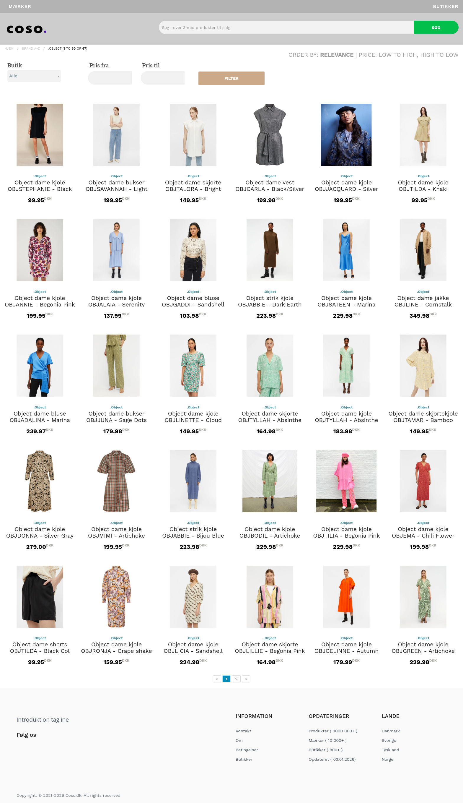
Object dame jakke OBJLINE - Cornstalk (423, 301)
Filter (231, 78)
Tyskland (390, 749)
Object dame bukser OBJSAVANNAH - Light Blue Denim (117, 189)
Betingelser (247, 749)
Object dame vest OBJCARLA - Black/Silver (269, 185)
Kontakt (243, 731)
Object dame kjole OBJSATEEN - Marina (346, 301)
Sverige (389, 740)
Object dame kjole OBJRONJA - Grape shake (116, 647)
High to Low (439, 54)
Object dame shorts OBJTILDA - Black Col (40, 647)
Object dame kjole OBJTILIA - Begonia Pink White (346, 536)
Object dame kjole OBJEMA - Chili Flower (423, 532)
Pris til (150, 65)
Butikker (446, 6)
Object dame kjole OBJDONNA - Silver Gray (40, 532)
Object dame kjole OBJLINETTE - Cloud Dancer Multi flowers (193, 420)
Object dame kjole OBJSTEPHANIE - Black (40, 185)
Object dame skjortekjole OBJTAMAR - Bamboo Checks (423, 420)
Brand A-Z (31, 49)
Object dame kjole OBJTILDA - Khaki (423, 185)
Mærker (20, 6)
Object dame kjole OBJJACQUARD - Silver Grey (346, 189)
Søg (436, 27)
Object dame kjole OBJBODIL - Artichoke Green (269, 536)
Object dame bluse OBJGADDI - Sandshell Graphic (193, 304)
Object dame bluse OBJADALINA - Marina (39, 417)
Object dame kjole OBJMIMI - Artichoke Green (116, 536)
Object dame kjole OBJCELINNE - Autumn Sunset (346, 651)
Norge (387, 759)
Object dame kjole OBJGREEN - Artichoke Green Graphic (423, 651)
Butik (34, 72)
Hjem (9, 49)
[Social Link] (22, 747)
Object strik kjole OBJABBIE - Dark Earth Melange (270, 304)
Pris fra (98, 65)
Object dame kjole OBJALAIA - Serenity (116, 301)
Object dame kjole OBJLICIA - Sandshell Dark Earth (193, 651)
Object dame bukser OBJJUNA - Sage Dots (116, 417)
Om (239, 740)
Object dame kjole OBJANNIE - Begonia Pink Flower (40, 304)
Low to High (398, 54)
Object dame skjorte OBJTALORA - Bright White (193, 189)
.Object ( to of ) (67, 49)
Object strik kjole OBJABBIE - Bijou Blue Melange (193, 536)
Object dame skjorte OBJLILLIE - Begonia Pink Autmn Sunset (270, 651)
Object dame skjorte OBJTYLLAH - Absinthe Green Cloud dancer (269, 420)
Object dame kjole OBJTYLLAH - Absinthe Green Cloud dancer (346, 420)
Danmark (391, 731)
